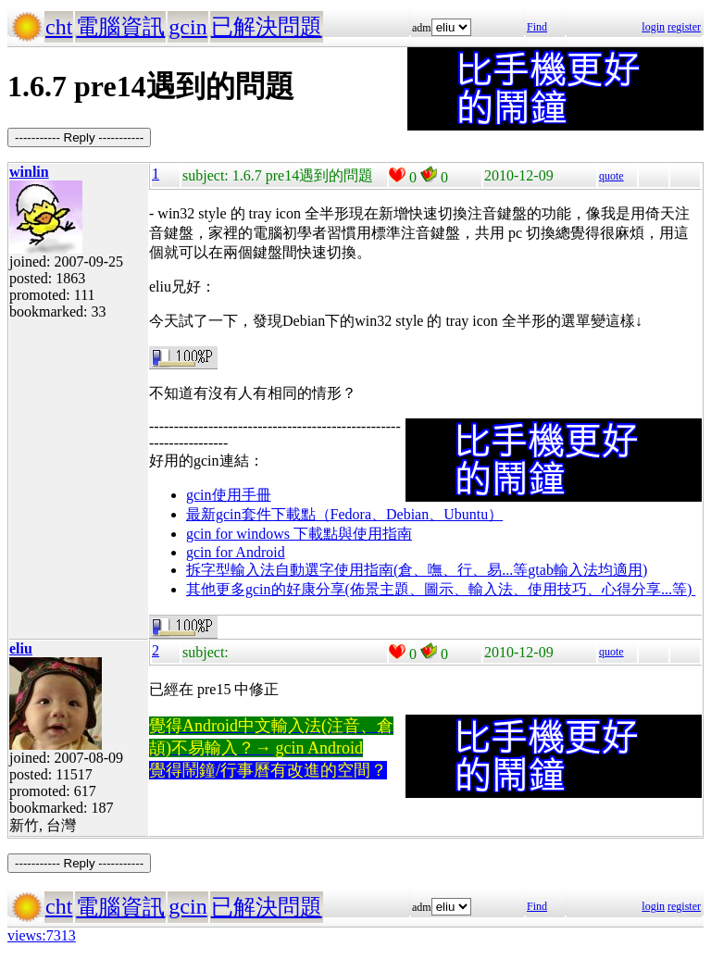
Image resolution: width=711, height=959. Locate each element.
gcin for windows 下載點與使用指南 (299, 534)
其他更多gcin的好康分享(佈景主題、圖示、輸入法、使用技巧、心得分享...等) (440, 589)
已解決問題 (266, 27)
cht (58, 27)
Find (537, 26)
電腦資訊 (120, 27)
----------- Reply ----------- (79, 137)
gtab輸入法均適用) (587, 570)
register (684, 26)
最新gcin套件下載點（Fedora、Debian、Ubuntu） (344, 514)
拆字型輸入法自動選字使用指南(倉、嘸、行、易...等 (357, 570)
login (653, 26)
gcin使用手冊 (228, 495)
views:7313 (41, 935)
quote (611, 175)
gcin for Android (235, 552)
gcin (187, 27)
